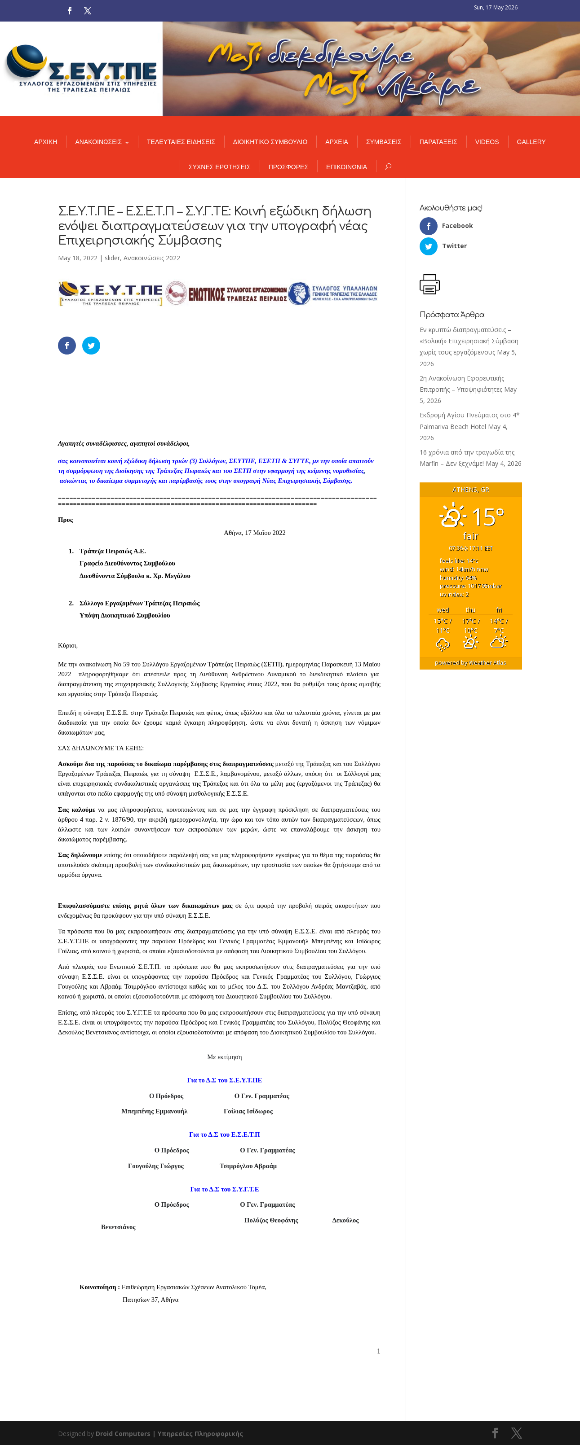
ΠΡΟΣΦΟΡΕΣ (288, 167)
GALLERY (531, 141)
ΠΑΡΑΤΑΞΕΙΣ (438, 141)
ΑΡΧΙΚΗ (45, 141)
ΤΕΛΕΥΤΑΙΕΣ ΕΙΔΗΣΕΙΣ (181, 141)
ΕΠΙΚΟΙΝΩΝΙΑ (346, 167)
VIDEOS (487, 141)
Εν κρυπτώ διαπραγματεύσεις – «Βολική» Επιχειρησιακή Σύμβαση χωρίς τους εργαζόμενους (469, 340)
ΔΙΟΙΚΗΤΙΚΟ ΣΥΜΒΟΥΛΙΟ (270, 141)
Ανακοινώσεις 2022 (152, 258)
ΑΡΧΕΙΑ (336, 141)
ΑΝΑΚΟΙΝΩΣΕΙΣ (98, 141)
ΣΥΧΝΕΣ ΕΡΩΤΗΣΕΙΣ (220, 167)
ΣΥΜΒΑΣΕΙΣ (384, 141)
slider (112, 258)
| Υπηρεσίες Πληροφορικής (197, 1433)
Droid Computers (123, 1433)
